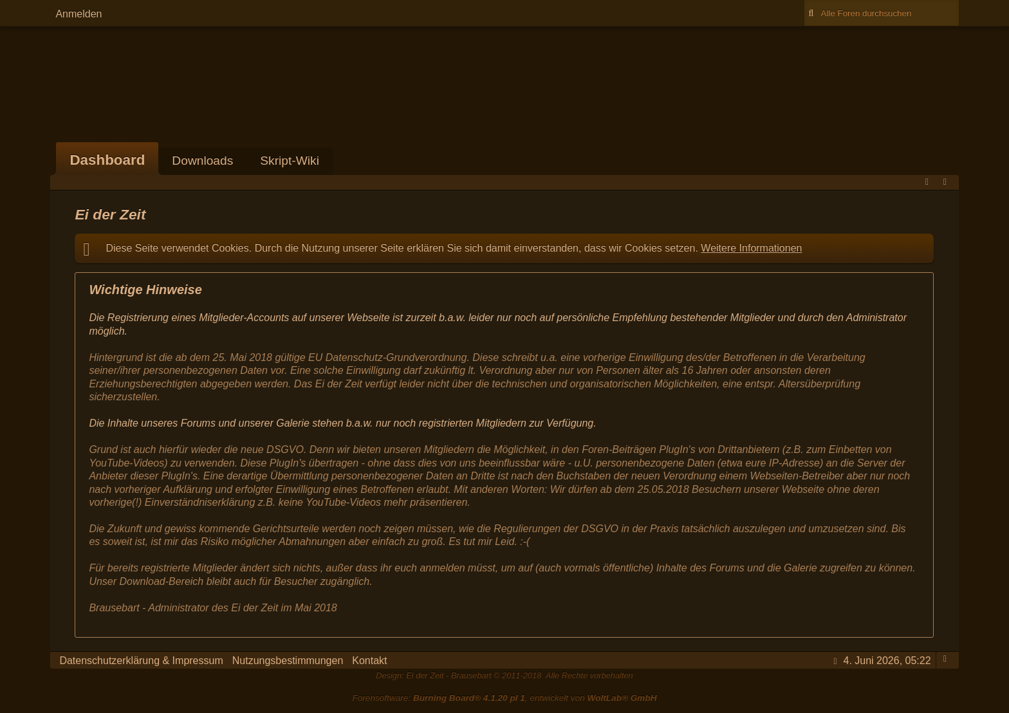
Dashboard (107, 160)
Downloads (202, 160)
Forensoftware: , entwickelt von (504, 698)
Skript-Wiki (289, 160)
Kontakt (369, 660)
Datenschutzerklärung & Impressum (141, 660)
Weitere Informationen (751, 248)
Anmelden (78, 13)
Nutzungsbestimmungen (288, 660)
